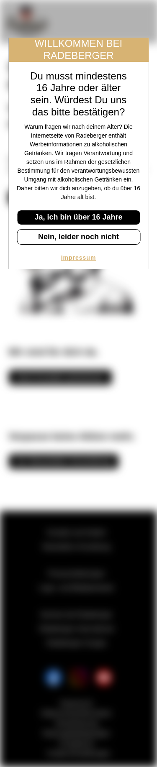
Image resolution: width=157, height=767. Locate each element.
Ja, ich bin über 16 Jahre (78, 217)
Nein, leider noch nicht (78, 237)
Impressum (78, 257)
